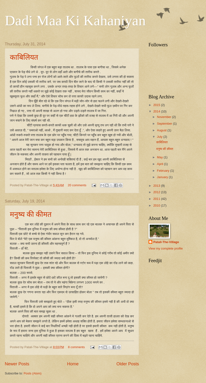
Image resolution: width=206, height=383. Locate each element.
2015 (157, 105)
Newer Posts (17, 364)
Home (73, 364)
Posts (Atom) (32, 373)
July (160, 136)
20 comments (77, 185)
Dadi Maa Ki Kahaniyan (75, 20)
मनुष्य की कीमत (31, 214)
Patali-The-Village (166, 242)
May (160, 157)
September (165, 123)
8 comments (76, 347)
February (163, 170)
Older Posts (127, 364)
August (162, 130)
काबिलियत (24, 57)
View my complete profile (166, 248)
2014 (157, 111)
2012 (157, 192)
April (160, 164)
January (163, 177)
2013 (157, 185)
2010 (157, 205)
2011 (157, 199)
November (164, 117)
